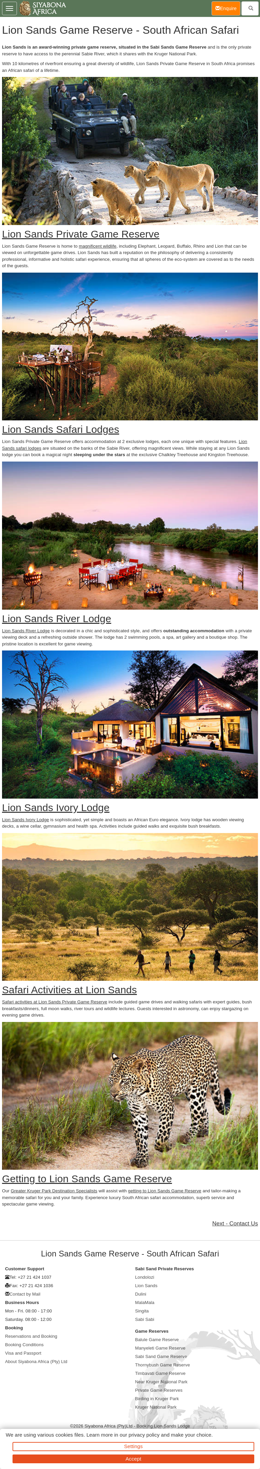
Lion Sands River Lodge (26, 630)
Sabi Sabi (144, 1319)
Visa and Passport (23, 1353)
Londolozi (144, 1277)
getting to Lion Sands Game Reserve (164, 1190)
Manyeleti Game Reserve (160, 1348)
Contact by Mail (24, 1294)
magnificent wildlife (97, 246)
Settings (133, 1446)
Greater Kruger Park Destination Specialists (54, 1190)
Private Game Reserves (158, 1390)
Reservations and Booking (31, 1336)
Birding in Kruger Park (157, 1398)
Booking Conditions (24, 1344)
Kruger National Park (156, 1407)
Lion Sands (146, 1285)
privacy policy (144, 1435)
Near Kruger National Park (161, 1381)
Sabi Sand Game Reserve (161, 1356)
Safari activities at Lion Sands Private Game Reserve (54, 1001)
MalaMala (144, 1302)
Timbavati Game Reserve (160, 1373)
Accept (133, 1459)
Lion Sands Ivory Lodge (25, 819)
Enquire (227, 8)
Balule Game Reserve (157, 1339)
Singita (142, 1310)
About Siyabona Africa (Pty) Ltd (36, 1361)
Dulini (140, 1294)
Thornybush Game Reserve (162, 1364)
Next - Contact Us (235, 1223)
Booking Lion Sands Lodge (163, 1426)
